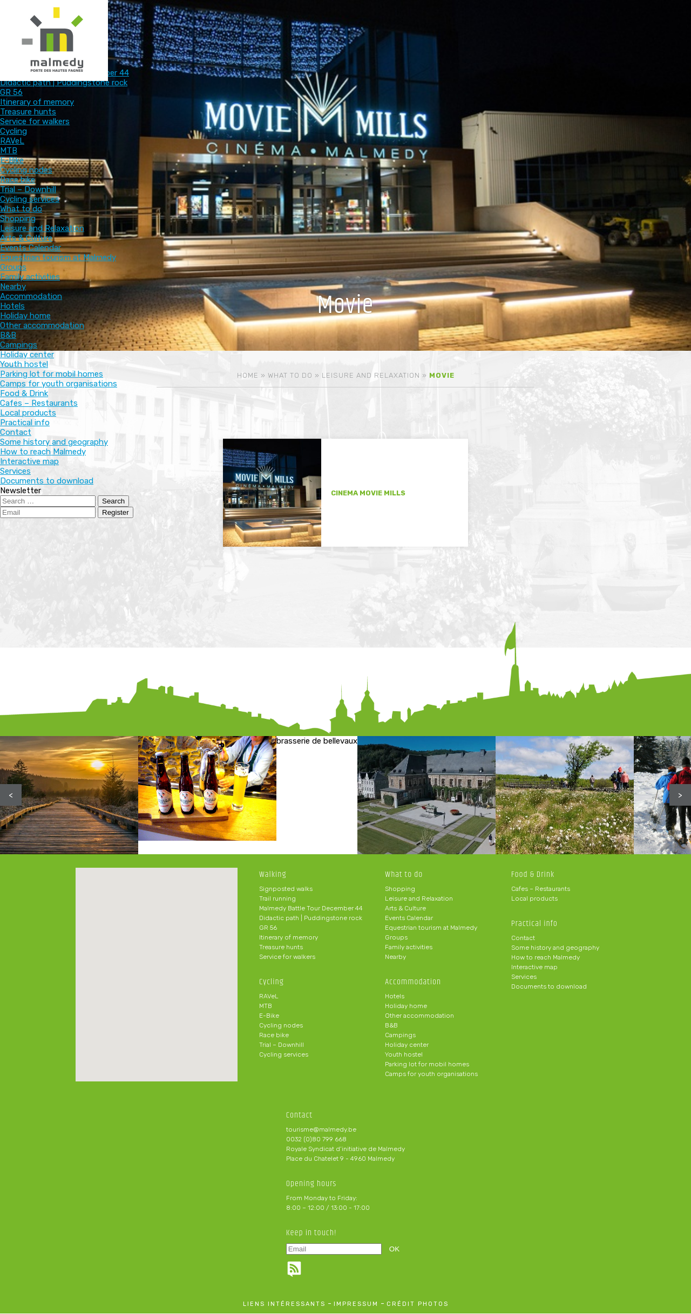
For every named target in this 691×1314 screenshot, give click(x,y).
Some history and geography (555, 948)
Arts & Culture (405, 909)
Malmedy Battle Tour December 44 (311, 909)
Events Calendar (409, 918)
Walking (142, 26)
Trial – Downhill (281, 1045)
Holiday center (407, 1045)
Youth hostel (404, 1055)
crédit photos (418, 1304)
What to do (284, 26)
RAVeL (269, 996)
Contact (523, 938)
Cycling (213, 26)
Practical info (496, 26)
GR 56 (268, 928)
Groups (396, 938)
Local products (534, 899)
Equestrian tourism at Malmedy (431, 928)
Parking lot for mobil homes (427, 1064)
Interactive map (534, 967)
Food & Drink (425, 26)
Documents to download (549, 987)
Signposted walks (286, 889)
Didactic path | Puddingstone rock (310, 918)
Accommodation (355, 26)
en (650, 17)
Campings (400, 1035)
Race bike (274, 1035)
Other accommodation (419, 1016)
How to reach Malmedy (545, 958)
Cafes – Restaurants (540, 889)
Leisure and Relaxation (371, 375)
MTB (265, 1006)
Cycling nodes (281, 1026)
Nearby (395, 957)
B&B (391, 1026)
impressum (356, 1304)
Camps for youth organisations (431, 1074)
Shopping (400, 889)
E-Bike (269, 1016)
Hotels (394, 996)
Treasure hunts (281, 947)
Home (248, 375)
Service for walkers (287, 957)
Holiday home (406, 1006)
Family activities (408, 947)
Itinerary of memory (288, 938)
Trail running (277, 899)
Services (524, 977)
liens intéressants (284, 1304)
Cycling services (283, 1055)
